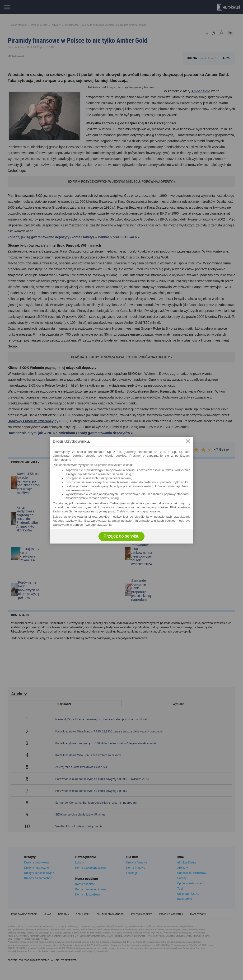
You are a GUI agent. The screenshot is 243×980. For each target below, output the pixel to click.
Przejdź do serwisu (121, 536)
